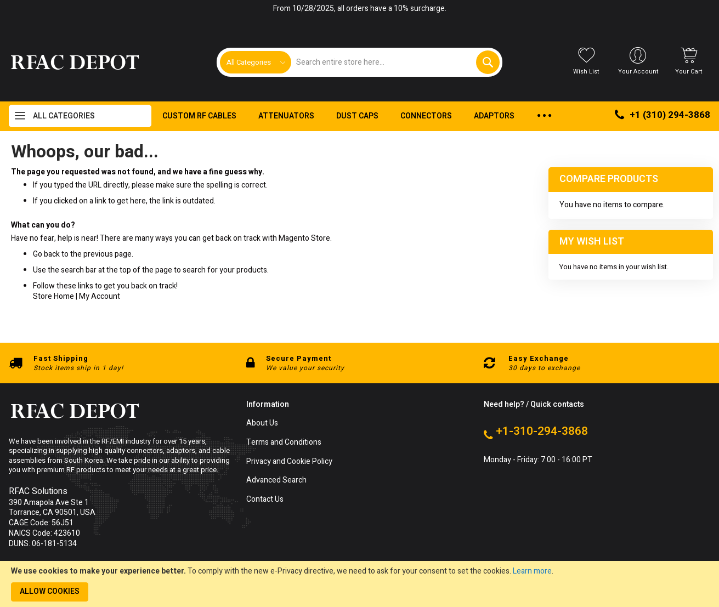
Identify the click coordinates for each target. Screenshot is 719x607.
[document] (359, 584)
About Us (262, 423)
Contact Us (265, 500)
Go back (46, 254)
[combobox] (395, 62)
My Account (99, 296)
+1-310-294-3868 (542, 431)
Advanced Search (276, 480)
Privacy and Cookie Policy (289, 462)
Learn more (532, 571)
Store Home (53, 296)
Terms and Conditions (283, 443)
